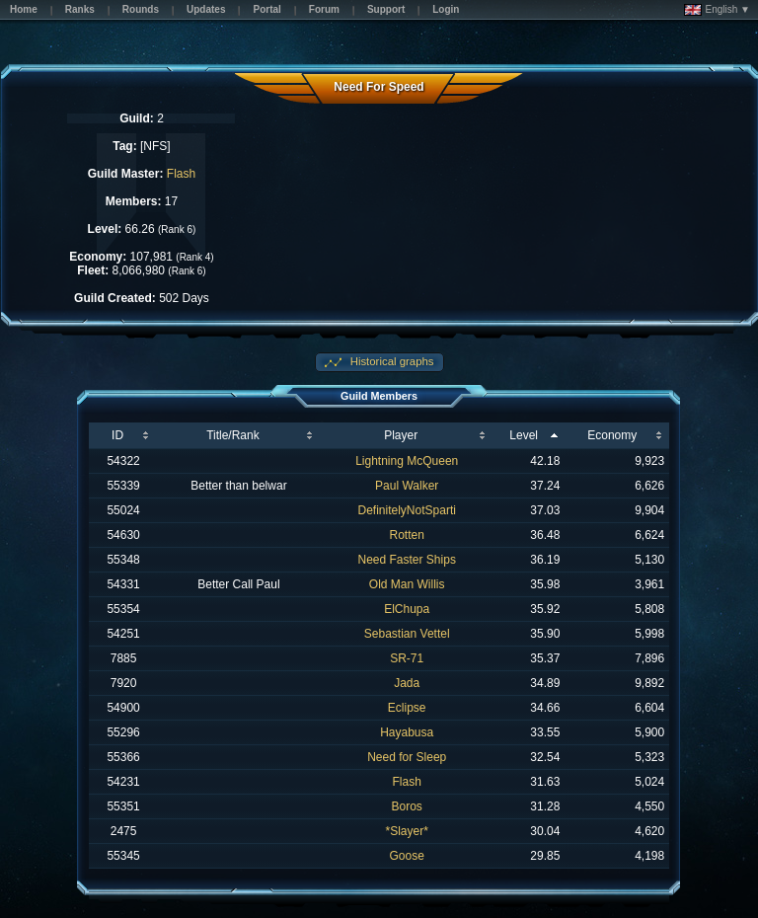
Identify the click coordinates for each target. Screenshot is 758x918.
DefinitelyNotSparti (407, 510)
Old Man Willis (407, 584)
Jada (406, 683)
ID (117, 435)
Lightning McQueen (406, 461)
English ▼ (717, 10)
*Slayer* (407, 831)
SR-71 (406, 658)
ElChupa (406, 609)
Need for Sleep (406, 757)
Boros (407, 806)
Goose (407, 856)
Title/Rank (233, 435)
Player (400, 435)
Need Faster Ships (407, 560)
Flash (181, 174)
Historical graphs (390, 361)
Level (523, 435)
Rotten (407, 535)
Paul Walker (406, 486)
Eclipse (407, 708)
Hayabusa (406, 732)
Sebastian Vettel (407, 634)
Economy (612, 435)
